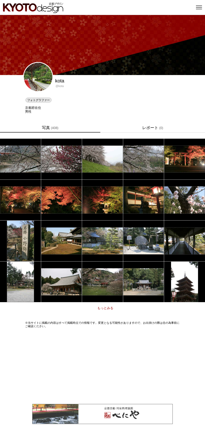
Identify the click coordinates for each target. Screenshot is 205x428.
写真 (50, 127)
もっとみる (105, 308)
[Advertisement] (102, 366)
